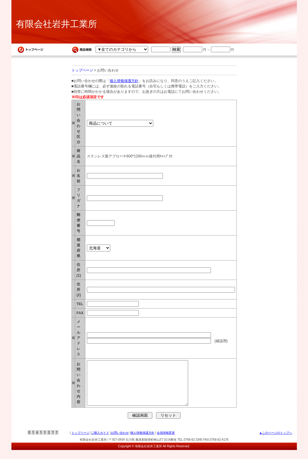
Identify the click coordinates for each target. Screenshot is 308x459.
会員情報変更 (166, 441)
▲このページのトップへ (275, 441)
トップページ (82, 70)
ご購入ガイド (100, 441)
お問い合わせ (120, 441)
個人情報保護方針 (124, 81)
